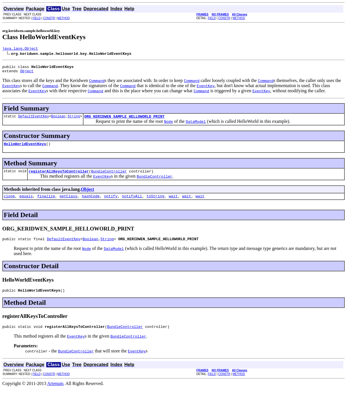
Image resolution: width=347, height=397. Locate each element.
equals (26, 201)
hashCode (90, 201)
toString (155, 201)
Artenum (55, 392)
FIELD (37, 18)
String (73, 119)
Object (26, 73)
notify (110, 201)
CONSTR (49, 18)
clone (9, 201)
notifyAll (132, 201)
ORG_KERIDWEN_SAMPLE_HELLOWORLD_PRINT (124, 119)
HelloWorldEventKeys (25, 148)
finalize (46, 201)
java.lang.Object (20, 49)
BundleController (109, 176)
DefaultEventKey (33, 119)
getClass (68, 201)
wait (173, 201)
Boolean (58, 119)
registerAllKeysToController (59, 176)
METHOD (63, 18)
